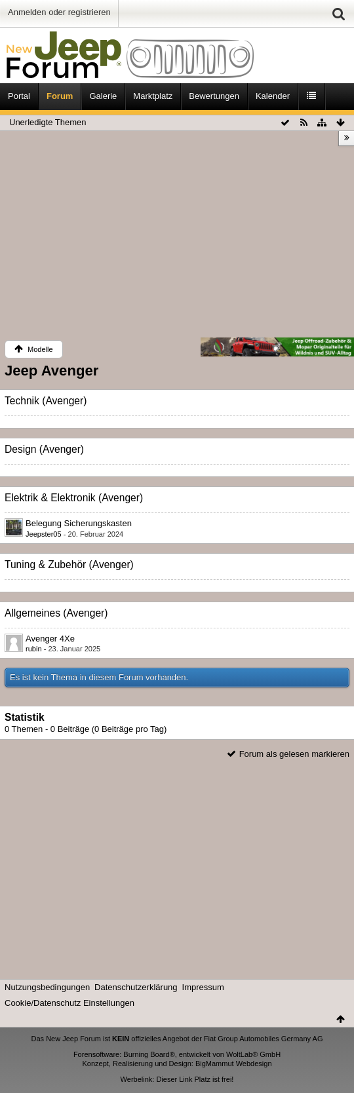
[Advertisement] (177, 236)
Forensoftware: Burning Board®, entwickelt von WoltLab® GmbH (177, 1054)
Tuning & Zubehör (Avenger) (69, 564)
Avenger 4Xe (50, 638)
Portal (19, 96)
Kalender (273, 96)
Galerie (103, 96)
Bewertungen (214, 96)
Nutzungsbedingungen (47, 987)
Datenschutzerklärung (135, 987)
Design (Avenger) (44, 449)
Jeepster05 (44, 534)
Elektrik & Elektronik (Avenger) (74, 497)
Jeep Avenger (51, 370)
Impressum (203, 987)
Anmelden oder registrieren (59, 12)
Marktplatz (152, 96)
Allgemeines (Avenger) (56, 613)
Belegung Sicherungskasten (79, 523)
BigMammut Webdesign (233, 1063)
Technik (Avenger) (46, 400)
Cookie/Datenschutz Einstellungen (69, 1003)
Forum (60, 96)
